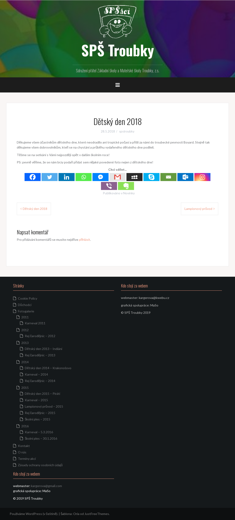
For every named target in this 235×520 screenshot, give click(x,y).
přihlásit (84, 239)
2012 (25, 330)
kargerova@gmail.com (46, 486)
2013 (25, 343)
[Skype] (151, 177)
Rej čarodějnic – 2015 (40, 413)
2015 (25, 388)
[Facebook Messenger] (100, 177)
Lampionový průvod (198, 209)
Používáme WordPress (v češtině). (34, 514)
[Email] (168, 177)
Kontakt (24, 446)
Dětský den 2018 (35, 209)
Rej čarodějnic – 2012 (40, 336)
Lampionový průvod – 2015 (44, 406)
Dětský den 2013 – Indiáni (43, 349)
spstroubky (126, 131)
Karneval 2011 (35, 323)
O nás (22, 452)
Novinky (129, 193)
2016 (25, 426)
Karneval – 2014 (36, 374)
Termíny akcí (27, 458)
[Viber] (109, 186)
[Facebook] (33, 177)
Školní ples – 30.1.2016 (41, 438)
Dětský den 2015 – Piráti (42, 393)
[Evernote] (126, 186)
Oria (76, 514)
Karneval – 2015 (36, 400)
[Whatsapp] (84, 177)
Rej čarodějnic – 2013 (40, 355)
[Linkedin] (67, 177)
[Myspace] (134, 177)
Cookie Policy (27, 298)
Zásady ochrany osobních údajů (40, 465)
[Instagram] (202, 177)
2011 (25, 317)
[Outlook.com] (185, 177)
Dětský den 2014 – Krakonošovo (48, 368)
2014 (25, 362)
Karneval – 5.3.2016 (39, 432)
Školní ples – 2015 (37, 419)
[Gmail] (117, 177)
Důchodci (24, 305)
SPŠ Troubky (117, 49)
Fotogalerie (26, 311)
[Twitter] (50, 177)
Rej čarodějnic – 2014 (40, 381)
